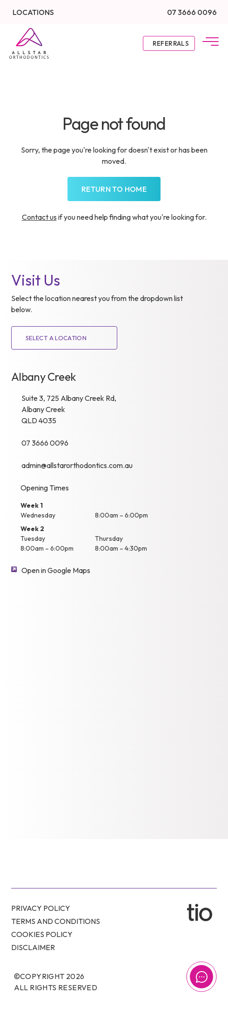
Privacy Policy (40, 908)
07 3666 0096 (192, 12)
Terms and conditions (55, 921)
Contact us (39, 217)
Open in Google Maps (55, 570)
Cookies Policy (42, 934)
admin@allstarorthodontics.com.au (77, 465)
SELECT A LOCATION (56, 338)
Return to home (114, 189)
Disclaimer (33, 947)
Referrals (171, 43)
